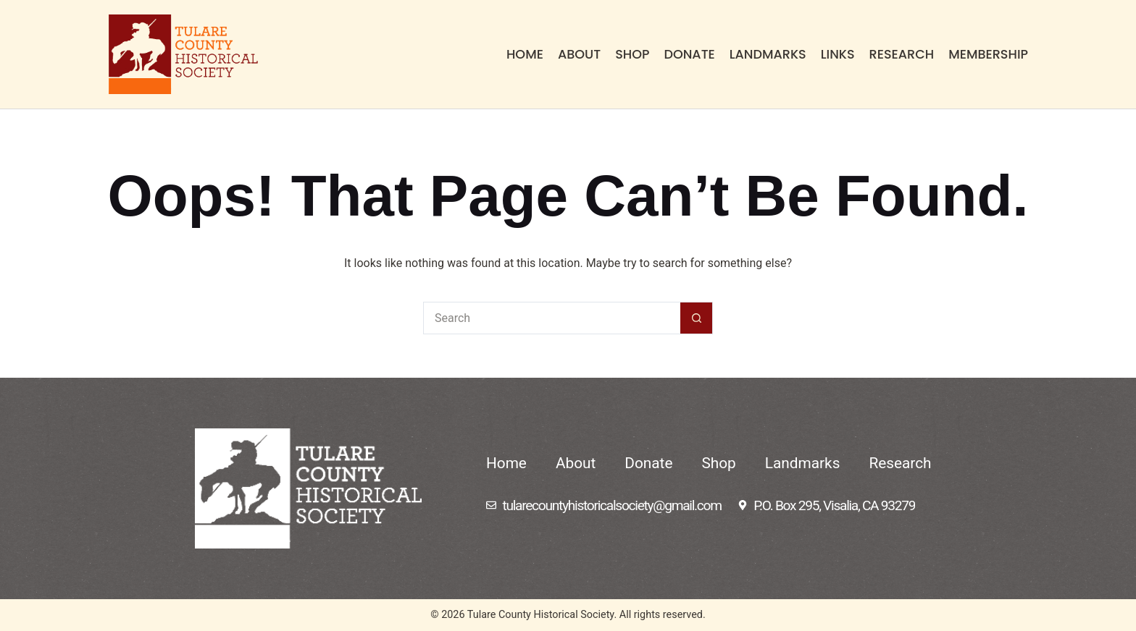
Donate (689, 54)
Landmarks (768, 54)
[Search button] (696, 318)
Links (838, 54)
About (579, 54)
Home (524, 54)
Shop (632, 54)
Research (902, 54)
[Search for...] (551, 318)
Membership (988, 54)
